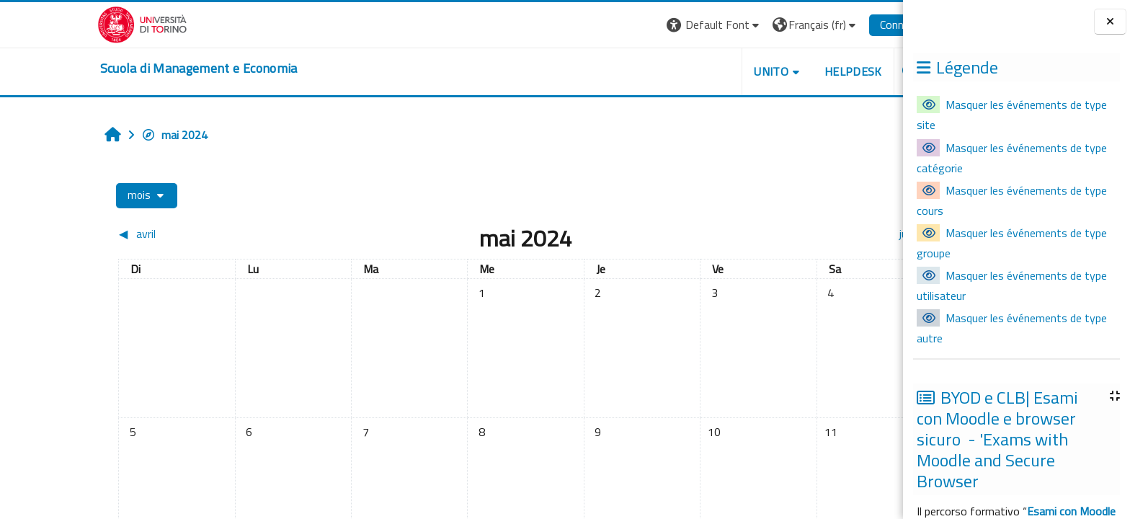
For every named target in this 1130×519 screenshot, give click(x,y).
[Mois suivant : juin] (764, 233)
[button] (647, 25)
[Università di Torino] (75, 23)
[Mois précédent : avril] (153, 233)
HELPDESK (786, 71)
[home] (132, 68)
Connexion (837, 24)
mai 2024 (107, 134)
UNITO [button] (704, 71)
